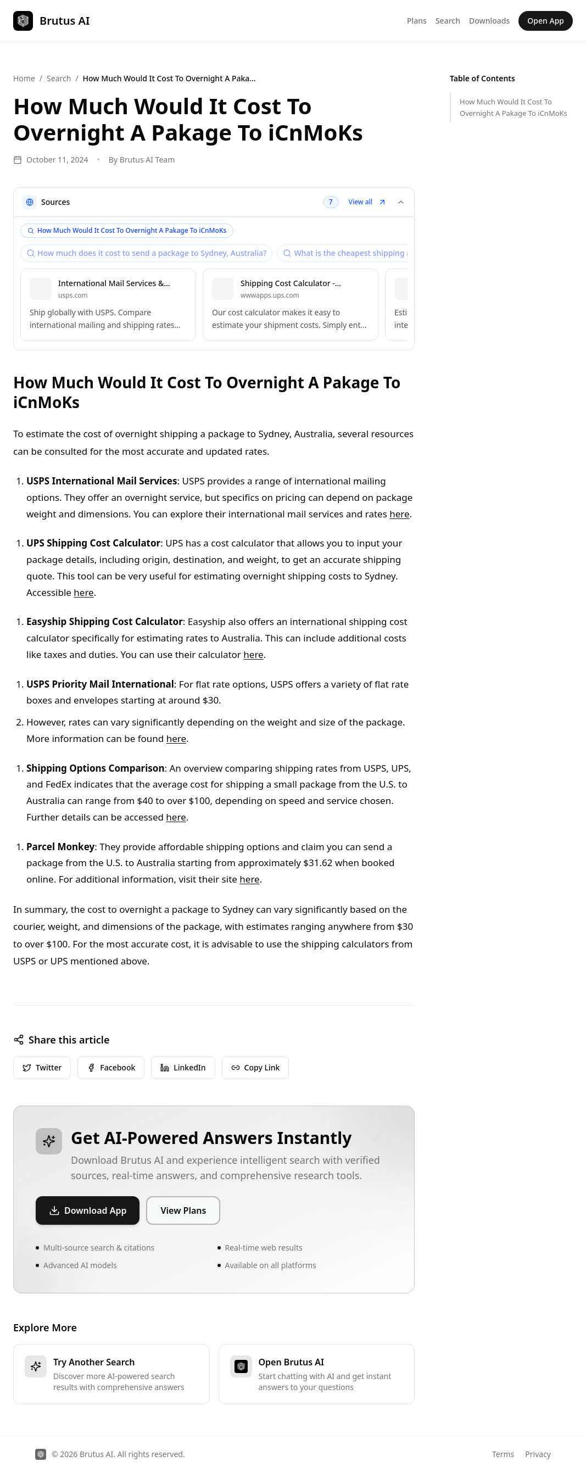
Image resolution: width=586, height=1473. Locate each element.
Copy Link (255, 1067)
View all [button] (368, 202)
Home (24, 78)
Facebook (111, 1067)
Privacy (538, 1454)
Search (448, 20)
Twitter (42, 1067)
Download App (87, 1210)
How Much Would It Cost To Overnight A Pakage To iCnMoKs (513, 107)
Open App (545, 20)
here (399, 513)
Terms (503, 1454)
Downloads (489, 20)
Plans (417, 20)
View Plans (183, 1210)
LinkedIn (182, 1067)
